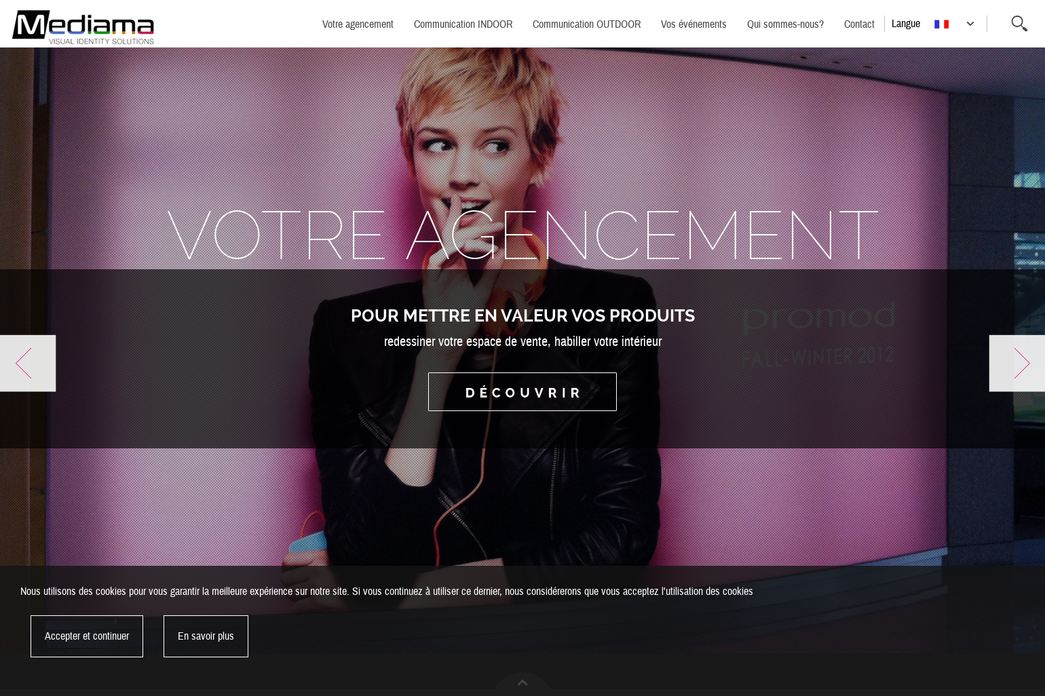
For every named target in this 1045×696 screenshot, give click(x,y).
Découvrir (522, 391)
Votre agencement (358, 24)
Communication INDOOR (463, 24)
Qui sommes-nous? (785, 24)
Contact (859, 24)
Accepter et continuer (87, 636)
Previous (28, 363)
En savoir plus (206, 636)
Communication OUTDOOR (587, 24)
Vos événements (694, 24)
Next (1017, 363)
